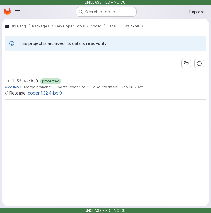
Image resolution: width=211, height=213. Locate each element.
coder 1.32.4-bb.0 (45, 92)
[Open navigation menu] (17, 12)
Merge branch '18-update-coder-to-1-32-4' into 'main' (71, 87)
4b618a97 (13, 87)
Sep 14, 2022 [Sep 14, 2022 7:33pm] (132, 87)
